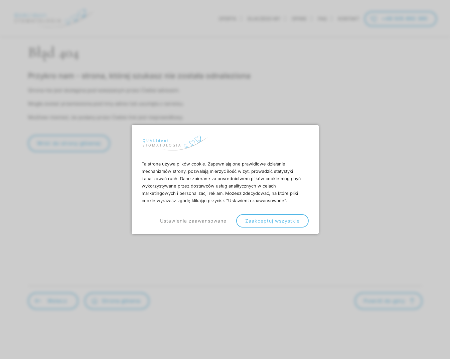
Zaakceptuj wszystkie (272, 221)
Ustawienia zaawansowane (193, 221)
